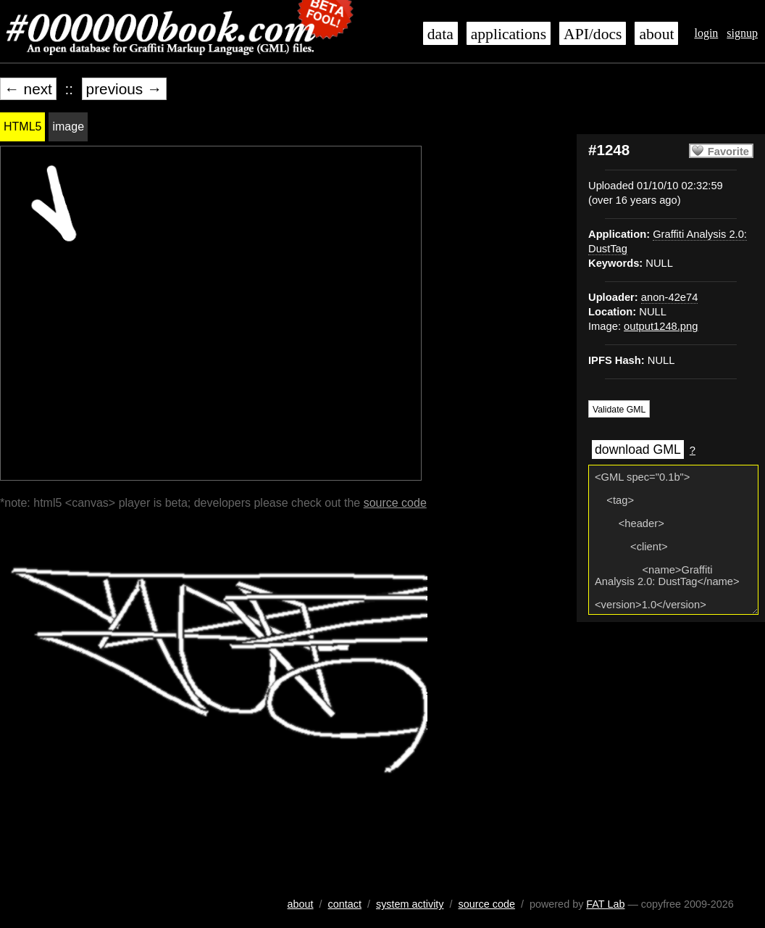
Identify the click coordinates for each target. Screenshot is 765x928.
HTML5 (22, 126)
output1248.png (661, 326)
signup (742, 33)
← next (28, 88)
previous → (124, 88)
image (68, 126)
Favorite (728, 151)
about (656, 34)
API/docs (593, 34)
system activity (410, 904)
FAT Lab (605, 904)
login (706, 33)
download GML (638, 449)
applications (508, 34)
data (440, 34)
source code (395, 503)
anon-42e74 (669, 297)
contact (344, 904)
